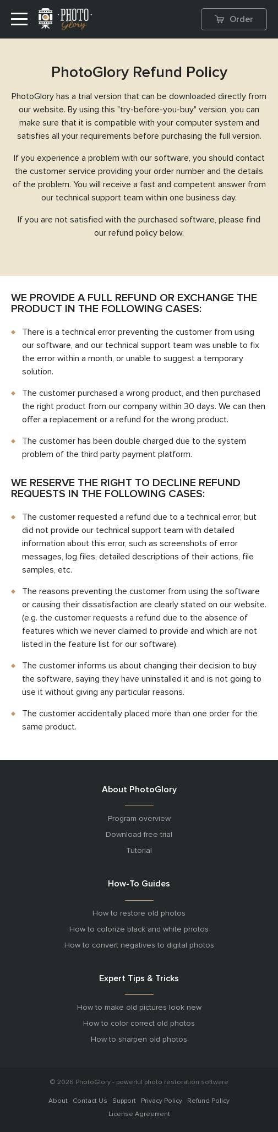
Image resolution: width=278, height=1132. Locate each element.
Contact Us (90, 1101)
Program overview (139, 819)
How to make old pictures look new (139, 1007)
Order (234, 19)
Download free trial (139, 835)
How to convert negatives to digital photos (139, 945)
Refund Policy (208, 1101)
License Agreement (139, 1114)
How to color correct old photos (139, 1023)
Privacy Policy (161, 1101)
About (58, 1101)
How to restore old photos (139, 913)
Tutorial (139, 851)
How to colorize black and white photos (139, 929)
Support (124, 1101)
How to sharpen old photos (139, 1039)
